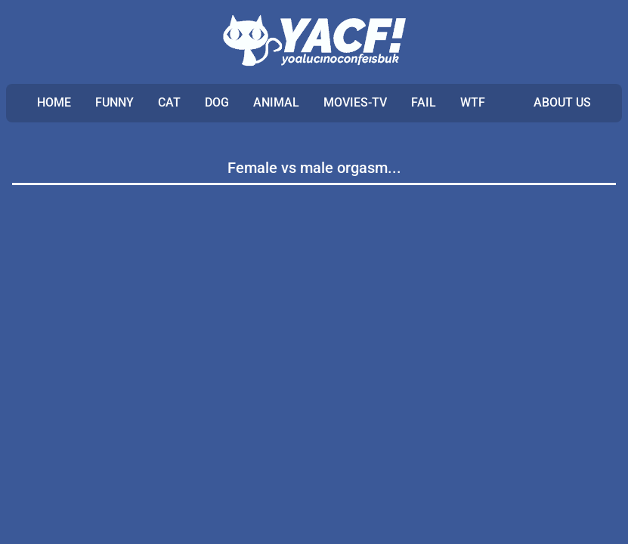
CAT (169, 102)
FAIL (423, 102)
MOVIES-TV (355, 102)
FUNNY (114, 102)
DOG (217, 102)
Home (54, 102)
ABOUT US (562, 102)
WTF (472, 102)
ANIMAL (276, 102)
